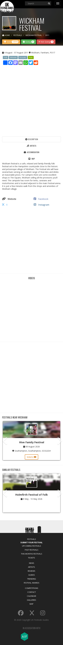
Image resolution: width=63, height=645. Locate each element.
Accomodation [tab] (31, 152)
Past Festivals (31, 550)
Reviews (31, 571)
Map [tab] (31, 158)
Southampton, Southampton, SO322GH (33, 450)
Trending (31, 579)
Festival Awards (31, 582)
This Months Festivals (31, 553)
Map (31, 604)
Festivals (31, 539)
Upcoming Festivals (31, 546)
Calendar (31, 596)
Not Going (46, 41)
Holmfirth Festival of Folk (31, 494)
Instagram (41, 204)
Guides (31, 575)
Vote (11, 41)
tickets (31, 456)
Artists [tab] (31, 145)
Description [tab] (31, 139)
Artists (31, 567)
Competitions (31, 588)
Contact (31, 592)
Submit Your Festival (31, 542)
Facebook (41, 198)
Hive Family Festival (31, 442)
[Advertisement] (31, 99)
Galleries (31, 600)
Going (28, 41)
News (31, 563)
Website (9, 198)
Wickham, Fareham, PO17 (43, 52)
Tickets (31, 557)
